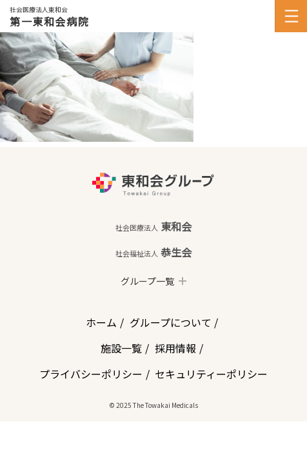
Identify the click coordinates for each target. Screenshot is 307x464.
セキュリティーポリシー (211, 374)
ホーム (101, 322)
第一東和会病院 (49, 21)
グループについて (171, 322)
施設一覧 (121, 348)
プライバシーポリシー (91, 374)
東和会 (153, 226)
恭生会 (153, 252)
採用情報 (175, 348)
